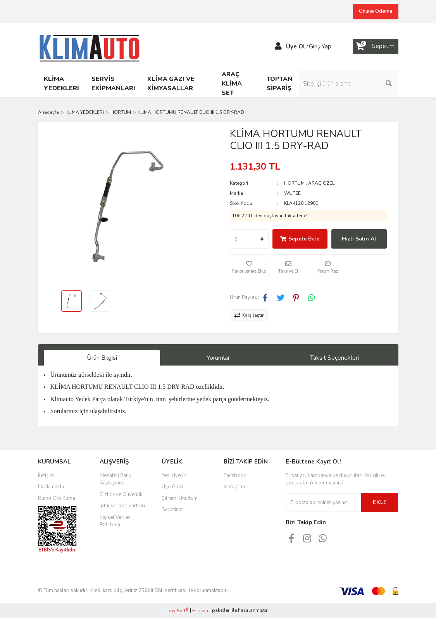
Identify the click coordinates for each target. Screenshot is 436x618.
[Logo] (93, 46)
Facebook (235, 475)
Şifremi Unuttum (180, 498)
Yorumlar (218, 358)
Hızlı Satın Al (359, 238)
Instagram (235, 486)
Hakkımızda (51, 486)
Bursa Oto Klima (56, 498)
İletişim (46, 475)
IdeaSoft (177, 610)
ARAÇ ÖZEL (321, 183)
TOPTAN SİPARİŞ (279, 84)
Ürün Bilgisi (102, 358)
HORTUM (294, 183)
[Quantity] (249, 239)
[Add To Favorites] (249, 270)
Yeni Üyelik (174, 475)
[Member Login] (278, 46)
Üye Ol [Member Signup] (295, 46)
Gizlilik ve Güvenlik (121, 494)
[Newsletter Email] (323, 502)
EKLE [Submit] (380, 502)
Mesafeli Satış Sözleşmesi (115, 479)
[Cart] (375, 46)
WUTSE (292, 193)
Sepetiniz (172, 509)
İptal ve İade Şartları (122, 505)
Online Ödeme (376, 11)
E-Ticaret (201, 611)
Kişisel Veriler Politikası (115, 521)
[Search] (357, 83)
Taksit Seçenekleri (334, 358)
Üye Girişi (172, 486)
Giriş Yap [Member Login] (320, 46)
